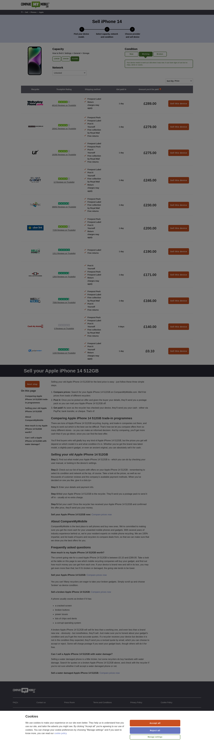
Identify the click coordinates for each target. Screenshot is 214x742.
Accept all (155, 723)
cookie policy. (60, 733)
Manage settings (155, 737)
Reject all (155, 730)
